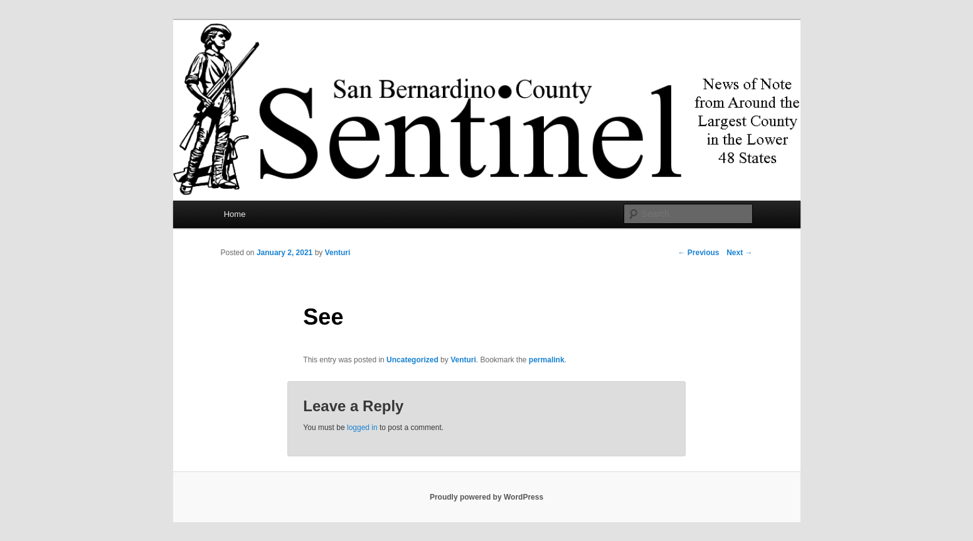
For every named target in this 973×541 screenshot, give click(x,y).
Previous (698, 252)
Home (235, 214)
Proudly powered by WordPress (486, 497)
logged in (362, 427)
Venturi (338, 252)
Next (739, 252)
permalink (547, 359)
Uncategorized (412, 359)
